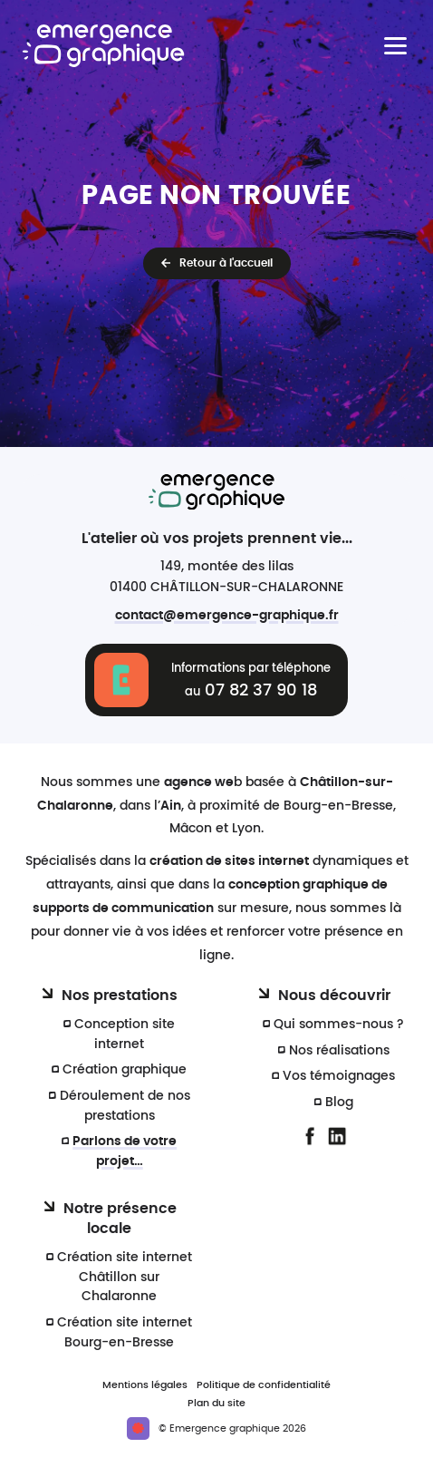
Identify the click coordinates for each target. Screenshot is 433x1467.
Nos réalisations (339, 1050)
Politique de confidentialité (264, 1385)
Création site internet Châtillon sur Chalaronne (124, 1276)
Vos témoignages (339, 1076)
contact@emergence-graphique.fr (227, 615)
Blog (339, 1102)
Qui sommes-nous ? (339, 1024)
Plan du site (216, 1403)
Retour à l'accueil (226, 262)
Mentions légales (145, 1385)
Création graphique (125, 1069)
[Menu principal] (395, 46)
